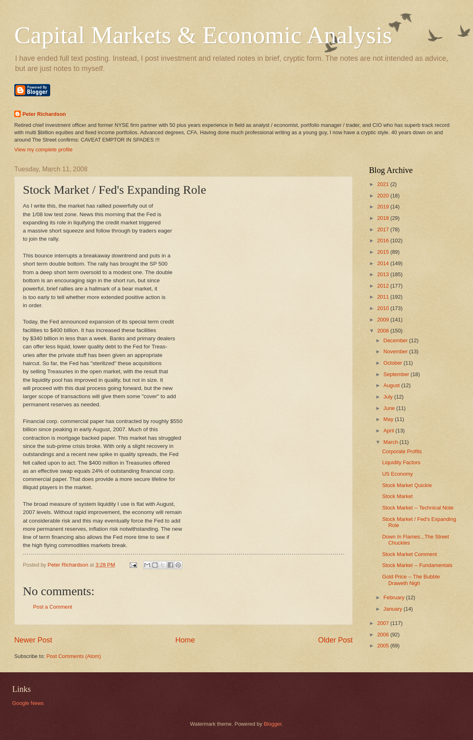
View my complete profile (43, 149)
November (396, 351)
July (388, 397)
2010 (383, 308)
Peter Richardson (44, 114)
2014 (383, 263)
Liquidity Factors (401, 462)
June (389, 408)
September (397, 374)
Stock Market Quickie (407, 485)
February (394, 597)
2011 (383, 297)
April (389, 431)
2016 (383, 240)
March (391, 442)
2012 (383, 286)
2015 (383, 252)
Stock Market (397, 496)
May (389, 419)
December (396, 340)
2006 (383, 634)
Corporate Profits (402, 451)
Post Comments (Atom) (73, 656)
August (392, 385)
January (393, 609)
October (393, 363)
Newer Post (33, 640)
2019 (383, 207)
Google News (28, 703)
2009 (383, 320)
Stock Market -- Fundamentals (417, 565)
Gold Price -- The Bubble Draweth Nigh (411, 580)
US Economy (397, 474)
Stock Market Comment (409, 554)
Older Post (335, 640)
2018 (383, 218)
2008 (383, 331)
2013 (383, 274)
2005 (383, 646)
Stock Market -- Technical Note (417, 508)
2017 (383, 229)
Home (185, 640)
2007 (383, 623)
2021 (383, 184)
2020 (383, 196)
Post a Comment (52, 607)
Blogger (273, 724)
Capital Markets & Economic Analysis (203, 35)
